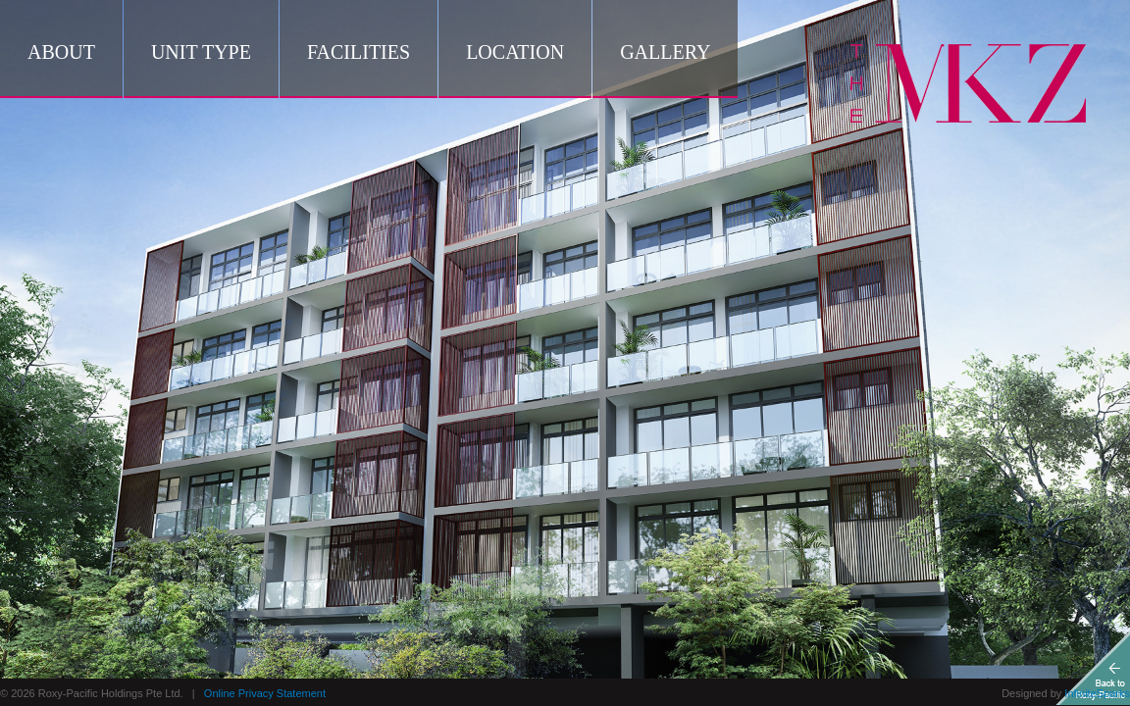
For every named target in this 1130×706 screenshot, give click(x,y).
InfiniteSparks (1097, 693)
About (61, 52)
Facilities (358, 52)
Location (515, 52)
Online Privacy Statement (265, 693)
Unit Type (201, 52)
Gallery (665, 52)
